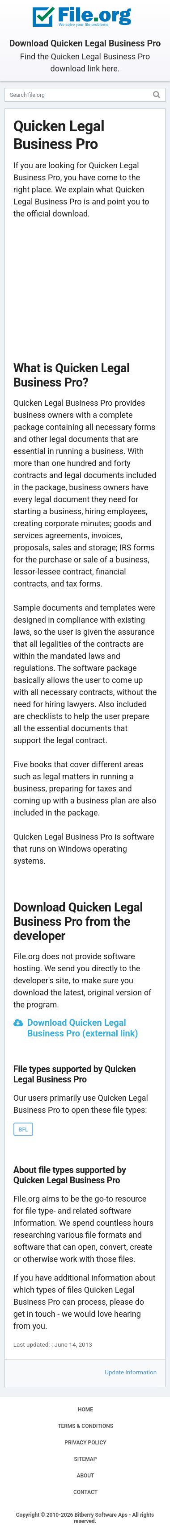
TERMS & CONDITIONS (85, 1426)
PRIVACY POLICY (85, 1442)
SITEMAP (85, 1459)
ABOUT (85, 1476)
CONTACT (85, 1492)
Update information (131, 1372)
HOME (85, 1409)
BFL (23, 1130)
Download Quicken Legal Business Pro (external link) (82, 1028)
